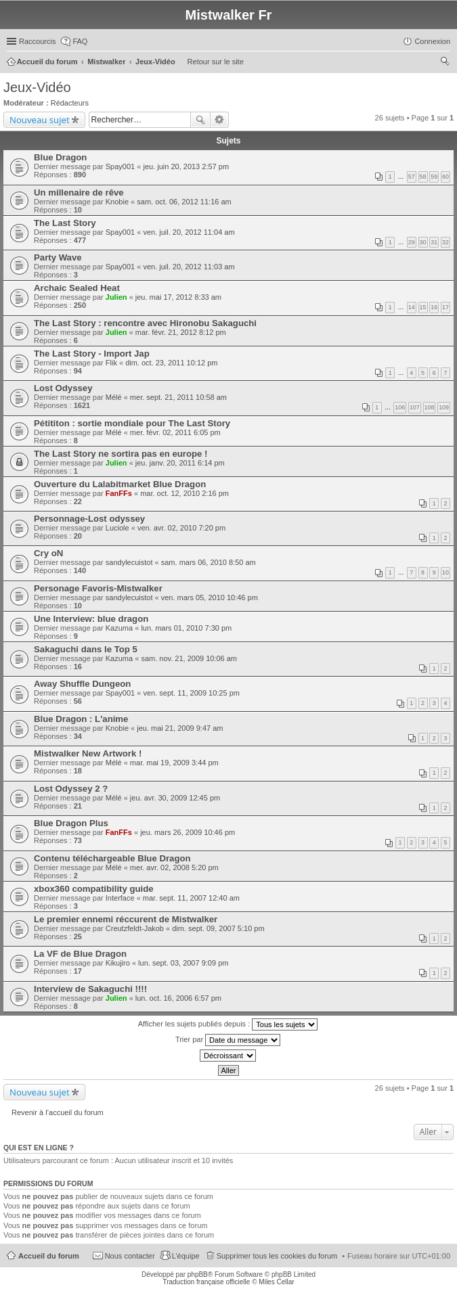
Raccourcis (37, 41)
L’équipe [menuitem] (186, 1256)
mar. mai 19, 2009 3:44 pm (174, 763)
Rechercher (200, 120)
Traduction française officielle (206, 1282)
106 (400, 407)
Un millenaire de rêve (79, 192)
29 (411, 242)
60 (445, 176)
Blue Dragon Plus (71, 823)
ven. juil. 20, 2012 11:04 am (188, 232)
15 (423, 307)
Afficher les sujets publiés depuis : (228, 1024)
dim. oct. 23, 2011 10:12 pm (171, 363)
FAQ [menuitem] (79, 41)
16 (434, 307)
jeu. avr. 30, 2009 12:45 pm (175, 798)
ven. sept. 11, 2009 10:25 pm (191, 693)
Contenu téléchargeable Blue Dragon (112, 858)
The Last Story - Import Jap (92, 353)
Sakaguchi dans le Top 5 (85, 649)
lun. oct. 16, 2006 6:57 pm (178, 998)
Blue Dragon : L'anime (81, 719)
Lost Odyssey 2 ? (71, 789)
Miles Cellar (276, 1282)
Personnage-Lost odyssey (89, 519)
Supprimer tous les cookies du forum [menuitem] (277, 1256)
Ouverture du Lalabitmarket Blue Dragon (120, 484)
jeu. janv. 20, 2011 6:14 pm (180, 463)
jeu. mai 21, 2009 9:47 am (180, 728)
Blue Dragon (60, 157)
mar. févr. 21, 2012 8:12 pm (180, 332)
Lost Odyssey (63, 388)
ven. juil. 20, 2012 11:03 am (188, 267)
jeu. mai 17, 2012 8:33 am (178, 297)
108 (430, 407)
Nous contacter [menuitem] (130, 1256)
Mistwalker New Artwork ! (88, 753)
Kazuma (119, 628)
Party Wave (58, 257)
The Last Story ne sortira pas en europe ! (121, 454)
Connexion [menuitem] (432, 41)
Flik (111, 363)
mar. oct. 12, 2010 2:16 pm (184, 493)
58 (423, 176)
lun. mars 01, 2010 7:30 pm (186, 628)
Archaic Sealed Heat (77, 288)
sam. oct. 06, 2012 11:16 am (184, 202)
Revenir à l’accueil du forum (58, 1112)
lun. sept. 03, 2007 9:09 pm (183, 963)
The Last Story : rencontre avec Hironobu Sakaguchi (145, 323)
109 (444, 407)
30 (423, 242)
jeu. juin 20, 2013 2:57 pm (186, 166)
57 (411, 176)
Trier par (227, 1040)
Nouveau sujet (39, 120)
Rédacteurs (70, 103)
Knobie (117, 202)
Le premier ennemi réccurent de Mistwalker (125, 919)
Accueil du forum (48, 1256)
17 (445, 307)
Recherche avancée (220, 120)
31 (434, 242)
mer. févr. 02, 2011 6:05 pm (175, 432)
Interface (120, 898)
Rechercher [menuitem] (444, 63)
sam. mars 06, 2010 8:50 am (208, 562)
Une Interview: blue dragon (91, 619)
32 (445, 242)
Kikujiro (118, 963)
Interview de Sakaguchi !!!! (90, 989)
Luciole (117, 528)
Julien (116, 297)
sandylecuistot (129, 562)
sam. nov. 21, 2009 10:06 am (189, 658)
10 (445, 572)
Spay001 (120, 166)
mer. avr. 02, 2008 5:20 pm (174, 867)
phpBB (198, 1274)
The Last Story (65, 223)
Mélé (114, 397)
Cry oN (48, 553)
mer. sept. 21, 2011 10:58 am (178, 397)
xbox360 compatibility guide (94, 889)
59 (434, 176)
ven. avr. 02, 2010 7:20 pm (181, 528)
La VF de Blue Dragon (80, 954)
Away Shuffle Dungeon (82, 684)
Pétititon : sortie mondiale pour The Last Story (132, 423)
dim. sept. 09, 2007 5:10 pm (218, 928)
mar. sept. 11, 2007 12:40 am (191, 898)
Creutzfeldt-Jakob (135, 928)
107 (415, 407)
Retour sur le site (216, 62)
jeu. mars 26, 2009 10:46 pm (187, 832)
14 (411, 307)
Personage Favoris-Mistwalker (98, 588)
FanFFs (119, 493)
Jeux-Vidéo (37, 87)
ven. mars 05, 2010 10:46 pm (209, 597)
